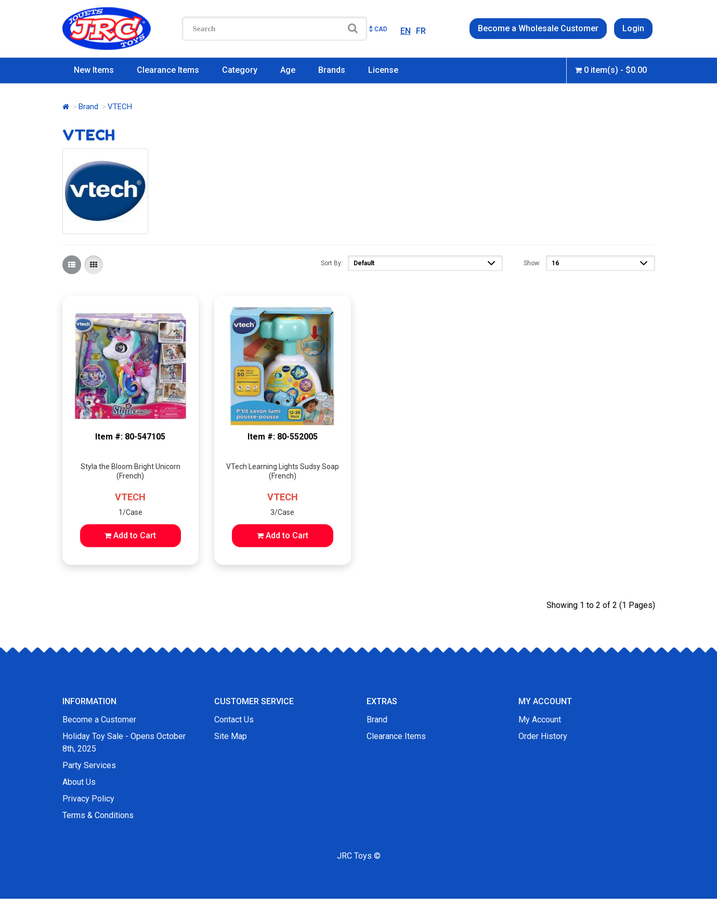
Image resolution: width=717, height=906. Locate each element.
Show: (532, 263)
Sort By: (332, 263)
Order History (542, 736)
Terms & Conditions (98, 815)
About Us (79, 782)
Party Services (89, 765)
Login (633, 28)
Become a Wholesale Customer (538, 28)
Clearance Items (168, 70)
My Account (539, 719)
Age (287, 70)
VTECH (130, 496)
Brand (88, 106)
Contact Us (234, 719)
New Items (94, 70)
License (383, 70)
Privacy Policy (88, 799)
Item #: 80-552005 (282, 437)
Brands (331, 70)
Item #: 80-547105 (130, 437)
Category (239, 70)
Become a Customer (99, 719)
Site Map (230, 736)
